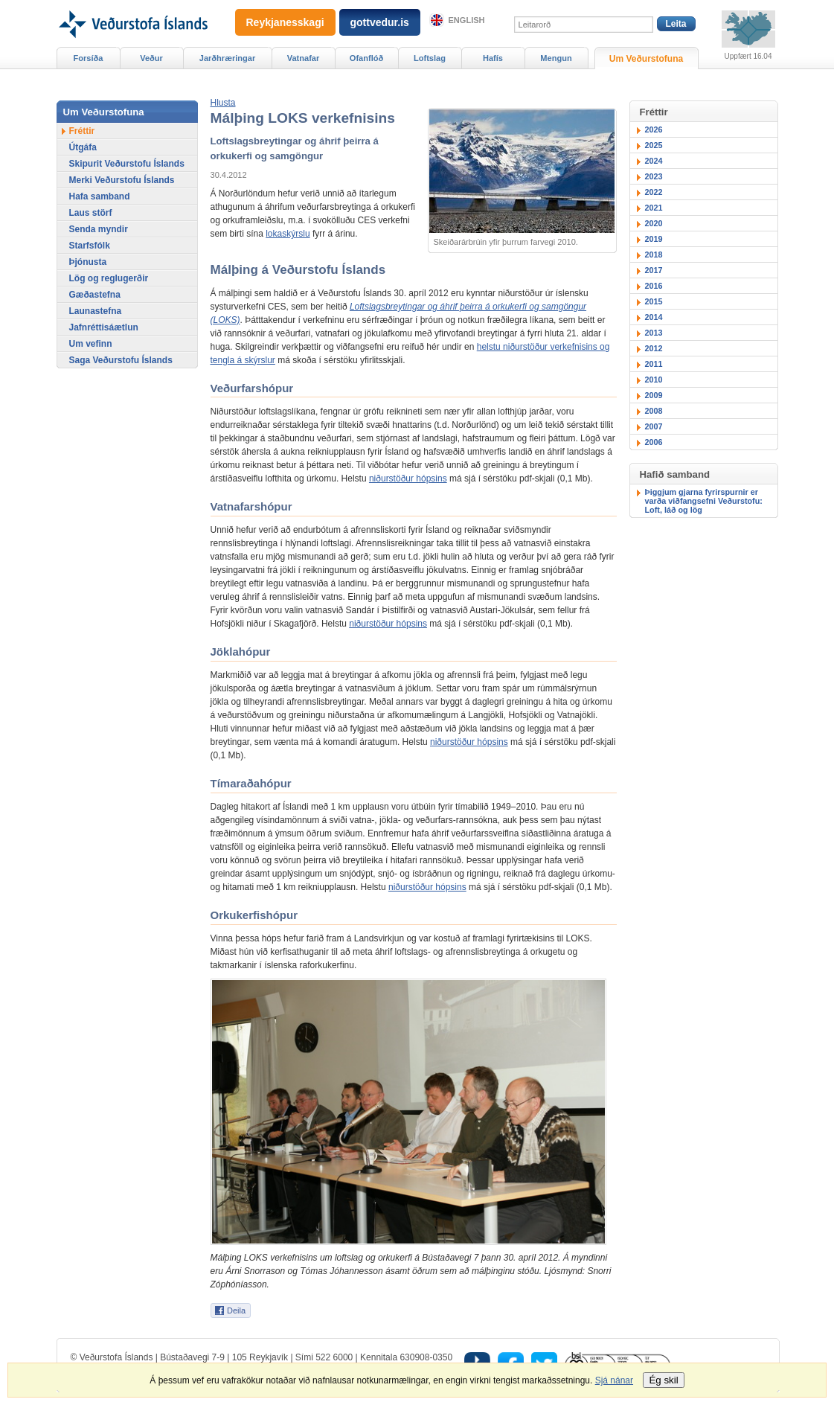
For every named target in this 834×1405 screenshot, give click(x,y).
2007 (654, 426)
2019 (654, 238)
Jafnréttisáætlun (103, 327)
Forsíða (88, 58)
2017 (654, 270)
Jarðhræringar (227, 58)
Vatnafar (303, 58)
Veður (151, 58)
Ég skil (663, 1380)
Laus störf (90, 213)
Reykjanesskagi (285, 22)
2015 (654, 301)
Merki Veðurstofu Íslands (122, 180)
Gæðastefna (95, 294)
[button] (223, 102)
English (467, 20)
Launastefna (95, 311)
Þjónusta (88, 262)
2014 (654, 317)
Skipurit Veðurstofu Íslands (127, 164)
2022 (654, 192)
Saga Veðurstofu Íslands (121, 360)
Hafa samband (99, 196)
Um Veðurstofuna (646, 59)
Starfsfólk (89, 245)
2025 (654, 145)
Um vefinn (90, 344)
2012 (654, 348)
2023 (654, 176)
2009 (654, 395)
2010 (654, 379)
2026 (654, 129)
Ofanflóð (366, 58)
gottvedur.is (379, 22)
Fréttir (82, 131)
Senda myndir (98, 229)
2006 (654, 442)
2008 (654, 410)
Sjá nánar (614, 1380)
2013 (654, 332)
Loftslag (430, 58)
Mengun (555, 58)
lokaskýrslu (287, 233)
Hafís (493, 58)
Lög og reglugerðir (109, 278)
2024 (654, 160)
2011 (654, 363)
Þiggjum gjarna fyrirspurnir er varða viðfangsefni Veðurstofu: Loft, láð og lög (704, 500)
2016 (654, 285)
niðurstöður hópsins (408, 478)
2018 (654, 254)
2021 (654, 207)
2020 (654, 223)
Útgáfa (83, 147)
